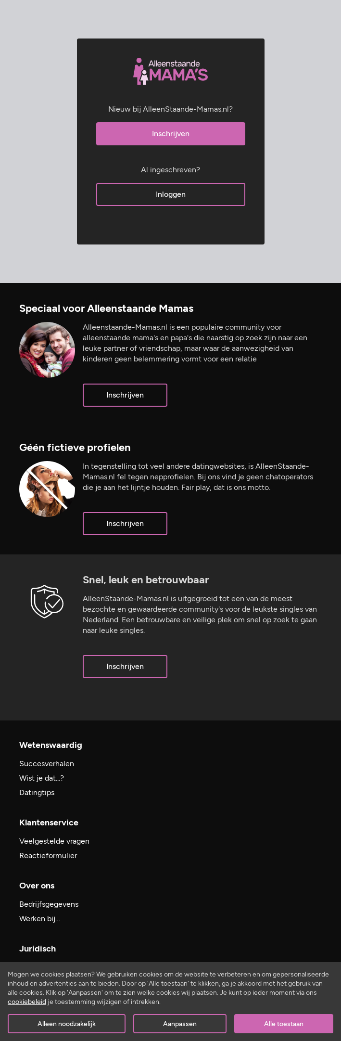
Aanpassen (180, 1024)
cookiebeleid (27, 1002)
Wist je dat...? (41, 778)
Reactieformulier (48, 855)
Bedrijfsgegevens (48, 904)
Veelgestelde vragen (54, 841)
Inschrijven (170, 133)
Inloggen (171, 194)
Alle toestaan (283, 1024)
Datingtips (36, 792)
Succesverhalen (46, 763)
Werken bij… (39, 918)
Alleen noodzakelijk (67, 1024)
